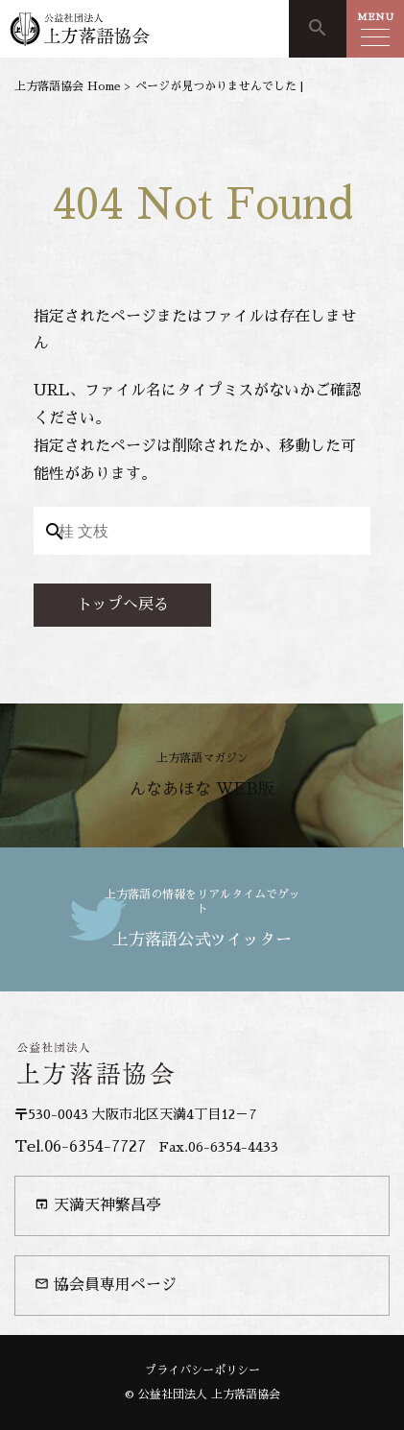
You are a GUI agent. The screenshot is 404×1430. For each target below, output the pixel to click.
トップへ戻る (123, 604)
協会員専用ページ (106, 1284)
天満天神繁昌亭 (98, 1205)
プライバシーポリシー (202, 1370)
